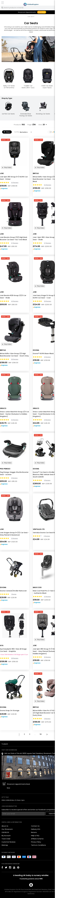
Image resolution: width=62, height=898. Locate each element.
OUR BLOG (5, 832)
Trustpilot (5, 744)
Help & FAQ (35, 836)
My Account (6, 836)
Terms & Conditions (38, 845)
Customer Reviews (8, 842)
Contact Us (35, 826)
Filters (7, 132)
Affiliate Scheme (37, 839)
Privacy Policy (36, 842)
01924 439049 (6, 800)
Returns (34, 832)
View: (40, 124)
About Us (5, 826)
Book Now (41, 12)
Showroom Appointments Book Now (18, 786)
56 (41, 734)
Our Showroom (7, 829)
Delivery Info (35, 829)
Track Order (6, 839)
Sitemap (5, 845)
